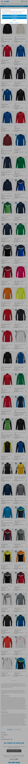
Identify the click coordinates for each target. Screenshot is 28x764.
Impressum (16, 22)
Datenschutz (12, 22)
